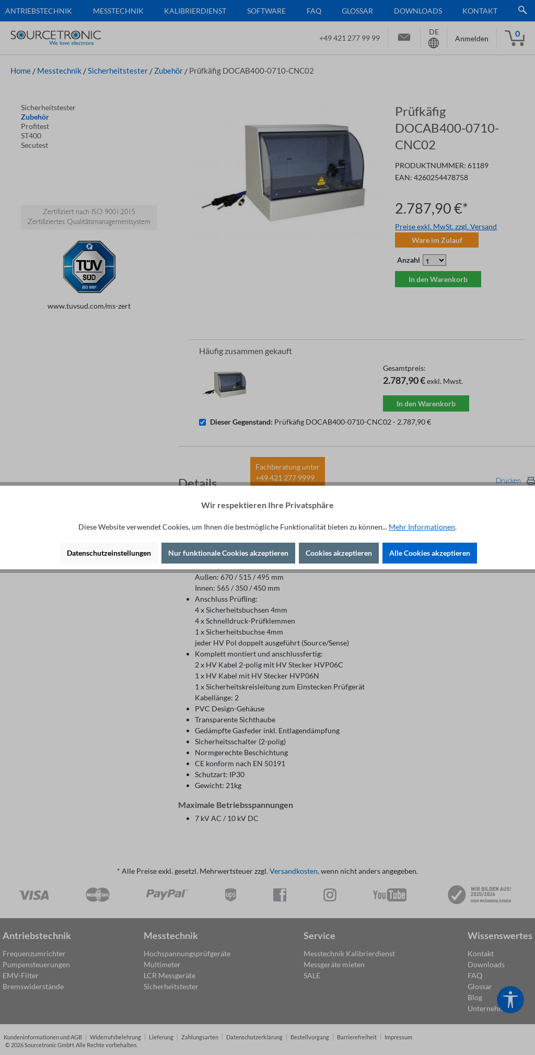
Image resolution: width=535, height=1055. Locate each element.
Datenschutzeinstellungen (109, 552)
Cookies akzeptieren (339, 552)
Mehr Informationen (422, 526)
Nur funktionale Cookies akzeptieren (228, 552)
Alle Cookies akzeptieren (429, 552)
